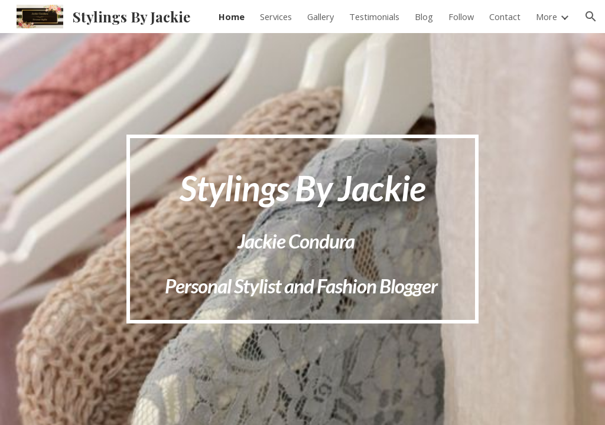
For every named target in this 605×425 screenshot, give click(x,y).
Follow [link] (461, 16)
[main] (302, 229)
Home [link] (232, 16)
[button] (591, 16)
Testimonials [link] (374, 16)
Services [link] (276, 16)
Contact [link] (505, 16)
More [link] (546, 16)
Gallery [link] (320, 16)
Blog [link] (424, 16)
